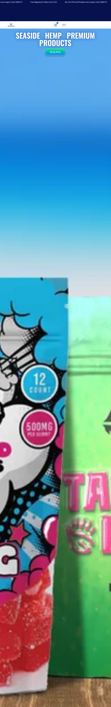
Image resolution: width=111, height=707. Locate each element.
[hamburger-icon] (64, 25)
